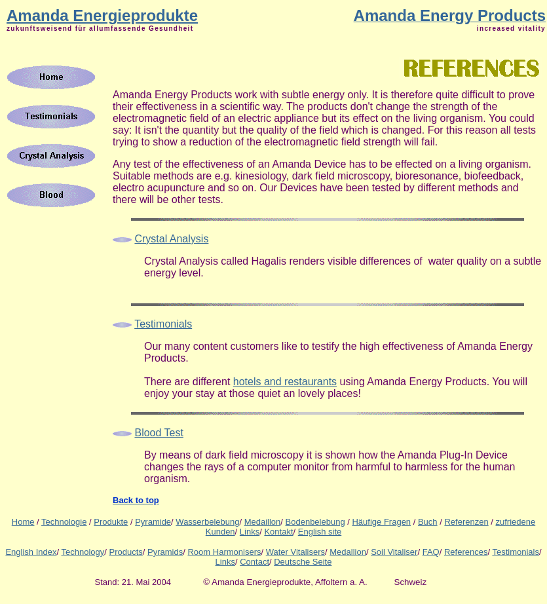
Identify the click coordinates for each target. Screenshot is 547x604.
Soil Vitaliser (394, 552)
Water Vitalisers (295, 552)
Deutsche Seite (302, 562)
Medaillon (262, 522)
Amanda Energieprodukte (102, 15)
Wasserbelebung (207, 522)
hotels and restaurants (285, 381)
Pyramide (153, 522)
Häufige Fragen (381, 522)
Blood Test (158, 432)
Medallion (348, 552)
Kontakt (278, 532)
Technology (83, 552)
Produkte (111, 522)
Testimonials (515, 552)
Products (126, 552)
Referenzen (466, 522)
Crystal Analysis (171, 238)
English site (319, 532)
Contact (254, 562)
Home (23, 522)
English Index (30, 552)
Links (249, 532)
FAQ (431, 552)
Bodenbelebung (315, 522)
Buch (428, 522)
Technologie (63, 522)
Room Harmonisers (224, 552)
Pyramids (165, 552)
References (465, 552)
